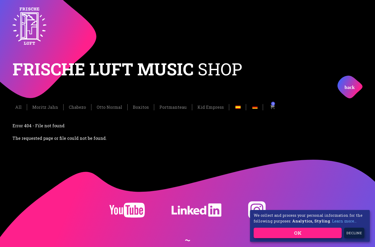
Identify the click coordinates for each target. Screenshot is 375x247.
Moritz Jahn (45, 107)
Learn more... (344, 221)
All (18, 107)
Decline (354, 233)
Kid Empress (210, 107)
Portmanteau (173, 107)
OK (298, 233)
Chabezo (77, 107)
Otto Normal (109, 107)
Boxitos (141, 107)
